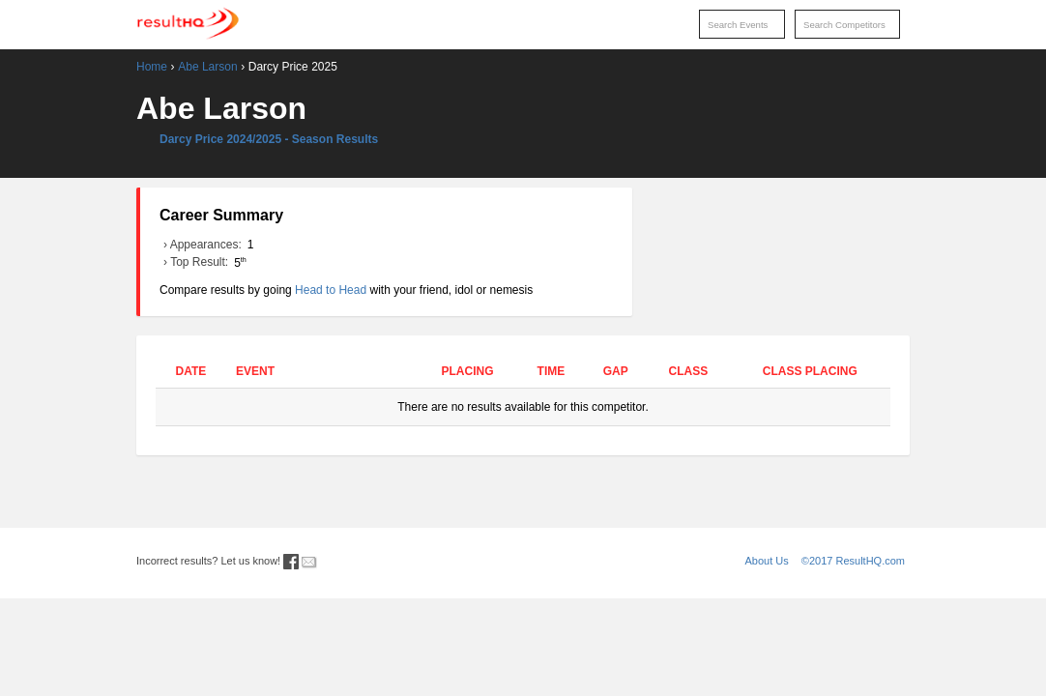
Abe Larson (207, 66)
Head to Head (330, 290)
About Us (767, 560)
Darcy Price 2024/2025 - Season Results (269, 139)
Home (151, 66)
